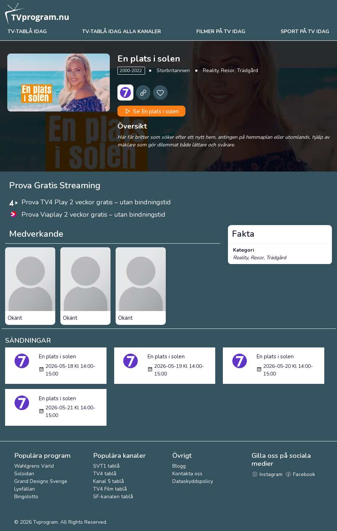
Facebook (300, 474)
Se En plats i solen (151, 111)
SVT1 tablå (106, 466)
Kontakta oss (187, 473)
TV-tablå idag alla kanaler (121, 31)
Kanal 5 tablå (108, 481)
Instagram (267, 474)
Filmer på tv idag (220, 31)
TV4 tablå (104, 473)
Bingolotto (26, 496)
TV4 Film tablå (110, 488)
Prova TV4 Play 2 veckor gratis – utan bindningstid (96, 202)
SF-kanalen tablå (113, 496)
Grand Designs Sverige (40, 481)
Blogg (179, 466)
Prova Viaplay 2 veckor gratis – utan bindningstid (93, 214)
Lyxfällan (24, 488)
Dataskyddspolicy (192, 481)
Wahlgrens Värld (34, 466)
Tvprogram (45, 522)
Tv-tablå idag (27, 31)
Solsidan (24, 473)
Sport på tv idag (305, 31)
